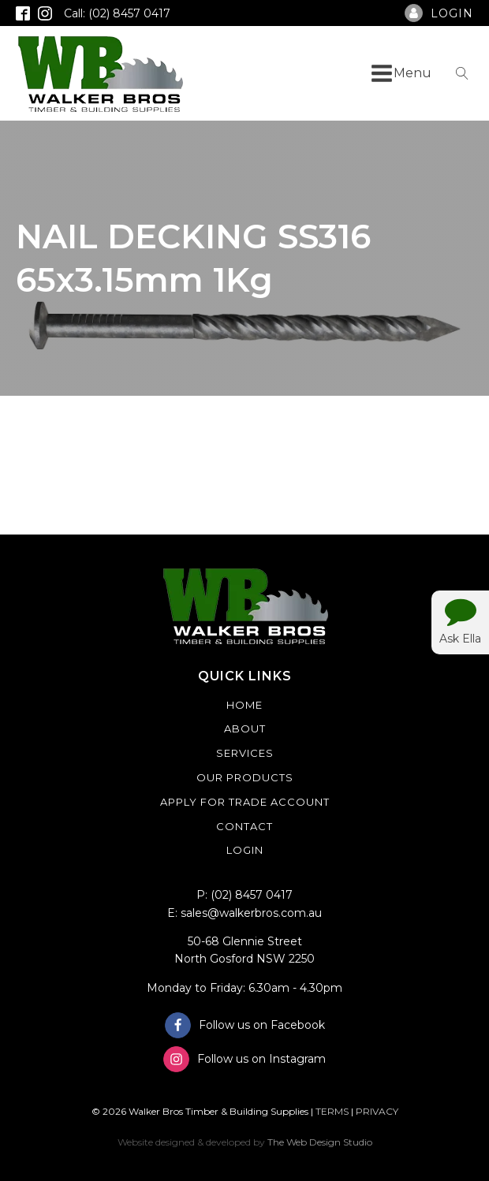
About (245, 728)
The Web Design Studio (319, 1142)
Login (244, 850)
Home (244, 705)
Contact (244, 826)
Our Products (244, 777)
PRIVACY (377, 1111)
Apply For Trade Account (245, 801)
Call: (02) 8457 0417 (117, 13)
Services (245, 753)
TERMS (332, 1111)
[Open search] (462, 73)
